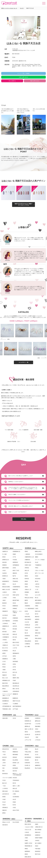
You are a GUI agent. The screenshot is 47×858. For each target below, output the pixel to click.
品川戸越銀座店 (6, 625)
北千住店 (4, 660)
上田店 (4, 767)
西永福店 (15, 633)
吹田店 (26, 615)
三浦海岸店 (5, 695)
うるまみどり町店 (29, 831)
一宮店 (4, 758)
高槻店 (26, 588)
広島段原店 (27, 767)
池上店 (14, 588)
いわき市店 (37, 727)
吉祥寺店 (15, 630)
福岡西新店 (27, 855)
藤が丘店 (4, 787)
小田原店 (4, 644)
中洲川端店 (37, 852)
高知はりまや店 (6, 826)
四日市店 (15, 775)
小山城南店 (15, 707)
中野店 (14, 596)
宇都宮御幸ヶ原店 (6, 713)
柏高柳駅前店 (5, 705)
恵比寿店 (4, 566)
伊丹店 (26, 577)
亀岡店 (26, 604)
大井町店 (4, 596)
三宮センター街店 (39, 574)
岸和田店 (27, 572)
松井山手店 (37, 631)
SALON (22, 8)
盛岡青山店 (27, 730)
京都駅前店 (27, 563)
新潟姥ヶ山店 (16, 767)
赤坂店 (36, 850)
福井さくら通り (16, 790)
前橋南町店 (5, 663)
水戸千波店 (15, 713)
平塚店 (14, 684)
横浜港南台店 (16, 687)
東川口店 (15, 676)
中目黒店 (15, 563)
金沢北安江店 (5, 798)
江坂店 (36, 612)
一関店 (36, 741)
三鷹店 (14, 663)
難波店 (26, 607)
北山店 (36, 566)
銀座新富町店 (5, 585)
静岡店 (4, 817)
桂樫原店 (37, 623)
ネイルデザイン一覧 (23, 363)
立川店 (4, 665)
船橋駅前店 (15, 702)
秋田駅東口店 (28, 725)
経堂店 (14, 635)
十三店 (36, 593)
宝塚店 (36, 634)
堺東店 (26, 555)
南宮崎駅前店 (28, 839)
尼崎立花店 (37, 637)
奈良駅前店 (27, 639)
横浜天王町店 (16, 646)
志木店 (14, 671)
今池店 (4, 803)
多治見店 (15, 782)
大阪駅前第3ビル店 (29, 561)
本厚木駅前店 (16, 695)
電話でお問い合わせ (35, 82)
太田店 (4, 612)
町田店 (4, 668)
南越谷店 (4, 679)
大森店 (4, 583)
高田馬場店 (15, 665)
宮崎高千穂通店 (38, 842)
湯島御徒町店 (16, 657)
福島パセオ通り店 (29, 733)
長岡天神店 (27, 621)
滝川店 (14, 722)
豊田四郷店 (15, 758)
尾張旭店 (15, 761)
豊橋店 (4, 764)
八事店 (14, 798)
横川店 (36, 764)
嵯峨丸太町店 (38, 555)
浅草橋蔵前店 (16, 569)
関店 (3, 775)
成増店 (4, 657)
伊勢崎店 (15, 612)
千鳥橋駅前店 (38, 569)
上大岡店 (4, 601)
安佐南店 (27, 764)
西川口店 (4, 676)
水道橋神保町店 (16, 591)
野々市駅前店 (16, 795)
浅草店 (14, 660)
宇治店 (26, 634)
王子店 (14, 561)
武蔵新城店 (15, 622)
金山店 (14, 803)
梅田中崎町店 (38, 604)
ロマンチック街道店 (40, 563)
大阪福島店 (27, 610)
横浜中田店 (5, 687)
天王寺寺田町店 (38, 558)
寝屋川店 (37, 596)
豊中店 (36, 585)
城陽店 (36, 561)
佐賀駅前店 (37, 839)
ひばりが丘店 (5, 599)
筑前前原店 (37, 855)
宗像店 (26, 844)
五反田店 (4, 577)
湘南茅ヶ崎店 (16, 682)
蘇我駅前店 (15, 610)
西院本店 (37, 621)
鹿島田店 (15, 577)
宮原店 (14, 619)
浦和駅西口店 (5, 630)
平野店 (36, 572)
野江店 (36, 601)
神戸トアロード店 (39, 577)
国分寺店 (4, 622)
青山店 (14, 654)
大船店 (4, 604)
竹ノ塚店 (4, 558)
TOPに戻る (24, 523)
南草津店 (37, 648)
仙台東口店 (27, 738)
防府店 (36, 756)
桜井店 (36, 639)
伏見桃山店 (27, 629)
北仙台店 (27, 741)
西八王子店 (5, 652)
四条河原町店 (28, 623)
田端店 (4, 633)
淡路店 (26, 591)
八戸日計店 (37, 744)
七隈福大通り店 (38, 831)
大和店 (14, 601)
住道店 (36, 580)
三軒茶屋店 (15, 625)
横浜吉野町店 (5, 690)
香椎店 (26, 852)
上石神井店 (5, 627)
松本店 (14, 809)
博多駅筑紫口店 (28, 850)
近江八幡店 (27, 650)
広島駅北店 (37, 761)
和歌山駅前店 (28, 645)
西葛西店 (4, 569)
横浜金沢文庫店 (6, 591)
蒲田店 (4, 588)
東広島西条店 (28, 761)
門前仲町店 (15, 585)
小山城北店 (5, 707)
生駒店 (26, 642)
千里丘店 (37, 591)
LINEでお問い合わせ (23, 78)
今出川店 (27, 626)
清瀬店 (14, 558)
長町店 (26, 736)
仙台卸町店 (37, 736)
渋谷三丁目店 (16, 649)
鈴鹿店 (4, 800)
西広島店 (27, 758)
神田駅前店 (15, 566)
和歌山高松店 (38, 642)
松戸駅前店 (5, 654)
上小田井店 (5, 792)
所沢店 (14, 673)
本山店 (4, 806)
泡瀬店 (36, 828)
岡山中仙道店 (38, 772)
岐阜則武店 (5, 777)
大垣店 (14, 811)
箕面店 (26, 585)
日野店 (14, 668)
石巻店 (36, 733)
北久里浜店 (5, 619)
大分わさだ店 (28, 834)
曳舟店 (14, 644)
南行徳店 (4, 635)
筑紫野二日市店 (28, 847)
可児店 (4, 784)
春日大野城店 (38, 834)
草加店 (4, 671)
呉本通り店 (27, 769)
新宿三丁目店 (16, 574)
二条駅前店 (27, 558)
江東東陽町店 (5, 641)
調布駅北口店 (5, 563)
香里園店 (27, 596)
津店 (3, 772)
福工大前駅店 (38, 847)
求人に (12, 82)
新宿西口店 (5, 580)
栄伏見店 (15, 753)
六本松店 (27, 836)
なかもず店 (37, 599)
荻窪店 (4, 561)
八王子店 (15, 652)
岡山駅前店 (27, 772)
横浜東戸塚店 (16, 604)
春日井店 (4, 761)
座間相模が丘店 (6, 684)
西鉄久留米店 (28, 828)
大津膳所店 (27, 648)
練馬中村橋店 (5, 572)
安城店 (14, 806)
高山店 (4, 769)
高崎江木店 (15, 583)
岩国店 (26, 753)
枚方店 (36, 618)
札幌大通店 (5, 722)
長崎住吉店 (37, 836)
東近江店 (27, 574)
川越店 (4, 673)
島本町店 (27, 583)
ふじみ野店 (5, 646)
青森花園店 (37, 730)
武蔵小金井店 (16, 599)
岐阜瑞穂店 (15, 772)
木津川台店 (27, 631)
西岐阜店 (4, 814)
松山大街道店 (16, 826)
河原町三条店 (28, 569)
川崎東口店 (5, 649)
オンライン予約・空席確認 (23, 73)
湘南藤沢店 (15, 698)
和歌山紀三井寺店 (29, 601)
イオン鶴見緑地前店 (29, 612)
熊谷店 (14, 679)
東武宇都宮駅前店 (17, 710)
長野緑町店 (5, 811)
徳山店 (36, 753)
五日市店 (37, 767)
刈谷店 (4, 809)
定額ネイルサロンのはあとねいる (9, 8)
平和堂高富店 (16, 784)
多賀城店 (27, 722)
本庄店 (4, 610)
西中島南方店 (28, 566)
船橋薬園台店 (5, 702)
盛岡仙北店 (37, 725)
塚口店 (26, 637)
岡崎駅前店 (15, 756)
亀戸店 (14, 580)
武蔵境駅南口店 (16, 555)
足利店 (14, 572)
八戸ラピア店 (28, 744)
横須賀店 (4, 607)
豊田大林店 (5, 795)
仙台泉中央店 (28, 727)
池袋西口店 (5, 555)
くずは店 (27, 618)
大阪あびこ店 (28, 593)
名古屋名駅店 (16, 800)
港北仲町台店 (16, 690)
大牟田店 (37, 844)
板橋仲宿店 (15, 593)
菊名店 (14, 627)
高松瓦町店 (5, 829)
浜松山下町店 (16, 814)
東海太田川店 (5, 753)
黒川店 (14, 787)
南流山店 (15, 638)
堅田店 (36, 645)
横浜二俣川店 (16, 692)
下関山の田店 (28, 756)
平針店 (4, 756)
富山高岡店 (15, 764)
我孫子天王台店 (16, 705)
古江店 (36, 758)
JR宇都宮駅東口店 (6, 710)
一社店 (4, 790)
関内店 (4, 692)
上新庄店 (37, 588)
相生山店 (15, 792)
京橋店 (36, 610)
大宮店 (4, 574)
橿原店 (26, 580)
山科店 (36, 629)
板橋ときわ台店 (6, 593)
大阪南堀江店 (38, 607)
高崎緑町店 (5, 615)
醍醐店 (36, 626)
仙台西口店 (37, 738)
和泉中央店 (37, 615)
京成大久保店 (5, 638)
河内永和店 (37, 583)
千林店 (26, 599)
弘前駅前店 (37, 722)
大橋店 (26, 842)
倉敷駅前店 (37, 769)
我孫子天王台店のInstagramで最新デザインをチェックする (23, 205)
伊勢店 (14, 769)
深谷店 (14, 607)
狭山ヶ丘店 (5, 682)
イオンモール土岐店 (7, 782)
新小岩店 (15, 641)
